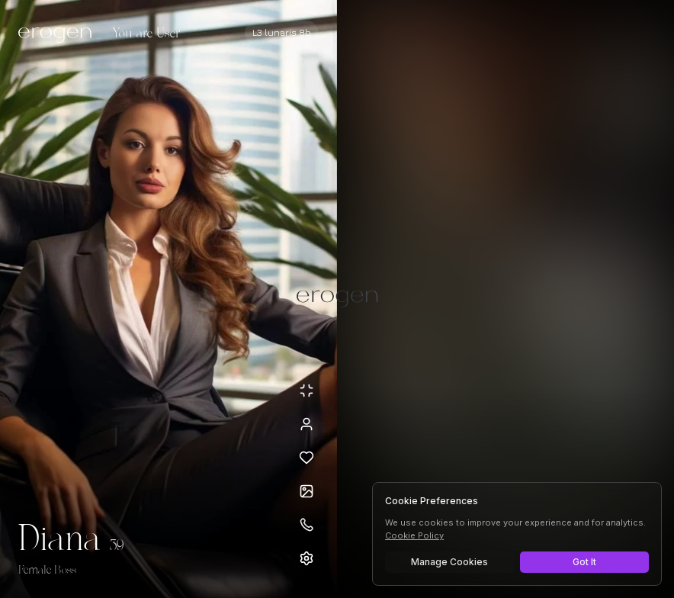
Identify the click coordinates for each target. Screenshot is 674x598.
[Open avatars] (306, 491)
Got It (584, 561)
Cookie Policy (414, 535)
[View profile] (306, 424)
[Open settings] (306, 558)
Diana (59, 540)
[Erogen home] (59, 34)
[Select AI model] (282, 33)
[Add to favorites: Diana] (306, 457)
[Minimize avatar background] (306, 390)
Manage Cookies (449, 561)
